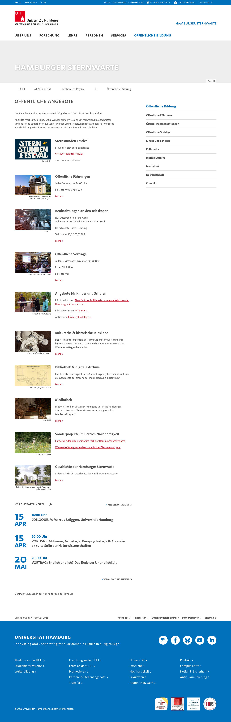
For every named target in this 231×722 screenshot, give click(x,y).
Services (118, 35)
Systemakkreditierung (209, 699)
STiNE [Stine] (43, 2)
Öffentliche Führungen (159, 115)
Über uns (23, 35)
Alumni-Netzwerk (141, 683)
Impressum (140, 618)
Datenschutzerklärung (164, 618)
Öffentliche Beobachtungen (162, 124)
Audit (174, 699)
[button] (123, 2)
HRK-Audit (193, 699)
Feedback (123, 618)
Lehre (72, 35)
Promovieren (77, 672)
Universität (137, 660)
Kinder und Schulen (158, 141)
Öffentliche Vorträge (158, 132)
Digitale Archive (155, 158)
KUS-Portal (31, 2)
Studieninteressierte (28, 666)
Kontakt (185, 660)
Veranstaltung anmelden (117, 579)
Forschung (49, 35)
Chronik (151, 183)
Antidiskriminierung (193, 677)
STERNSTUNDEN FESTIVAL (69, 154)
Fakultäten (137, 677)
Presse (18, 2)
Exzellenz (136, 666)
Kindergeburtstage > (79, 317)
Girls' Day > (81, 310)
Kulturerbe (152, 149)
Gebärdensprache (160, 2)
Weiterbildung (24, 672)
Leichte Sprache (186, 2)
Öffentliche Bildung (152, 35)
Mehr (58, 196)
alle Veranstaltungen (120, 504)
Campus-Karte (189, 666)
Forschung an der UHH (84, 660)
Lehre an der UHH (81, 666)
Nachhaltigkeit (155, 175)
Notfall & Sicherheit (193, 672)
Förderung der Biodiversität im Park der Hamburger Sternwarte (90, 441)
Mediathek (152, 166)
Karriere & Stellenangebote (87, 677)
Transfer (74, 683)
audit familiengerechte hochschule (161, 703)
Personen (94, 35)
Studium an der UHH (28, 660)
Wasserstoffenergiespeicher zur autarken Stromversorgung (88, 447)
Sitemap (209, 618)
